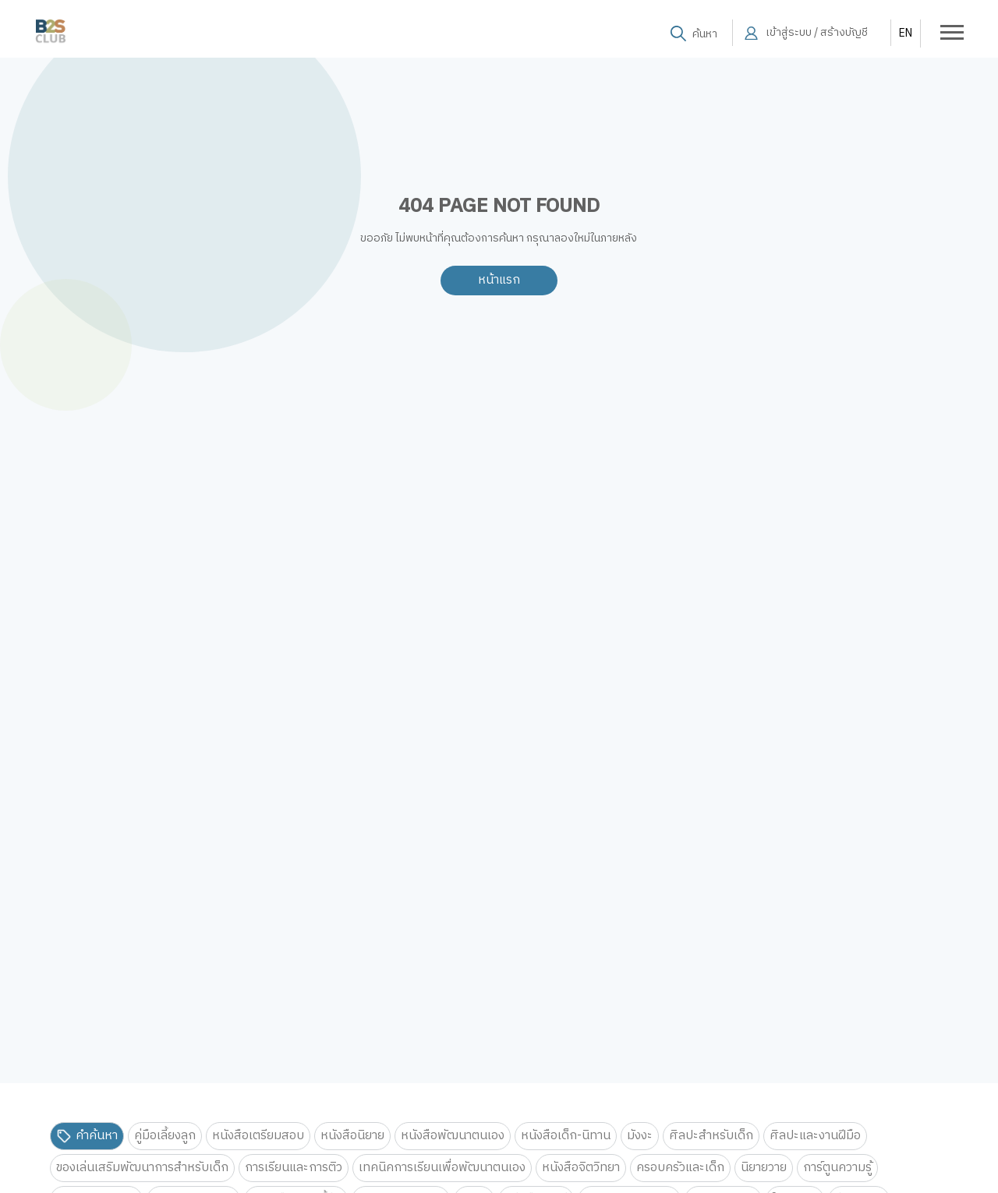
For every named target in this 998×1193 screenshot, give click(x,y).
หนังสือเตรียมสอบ (258, 1135)
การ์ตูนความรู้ (837, 1167)
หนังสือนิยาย (352, 1135)
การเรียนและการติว (293, 1167)
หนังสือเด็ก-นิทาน (565, 1135)
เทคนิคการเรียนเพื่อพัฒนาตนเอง (442, 1167)
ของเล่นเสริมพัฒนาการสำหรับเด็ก (142, 1167)
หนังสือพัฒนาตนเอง (452, 1135)
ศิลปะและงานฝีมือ (815, 1135)
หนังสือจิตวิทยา (581, 1167)
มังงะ (640, 1135)
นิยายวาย (764, 1167)
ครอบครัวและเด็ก (680, 1167)
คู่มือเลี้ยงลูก (165, 1135)
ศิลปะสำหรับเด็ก (711, 1135)
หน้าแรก (499, 280)
